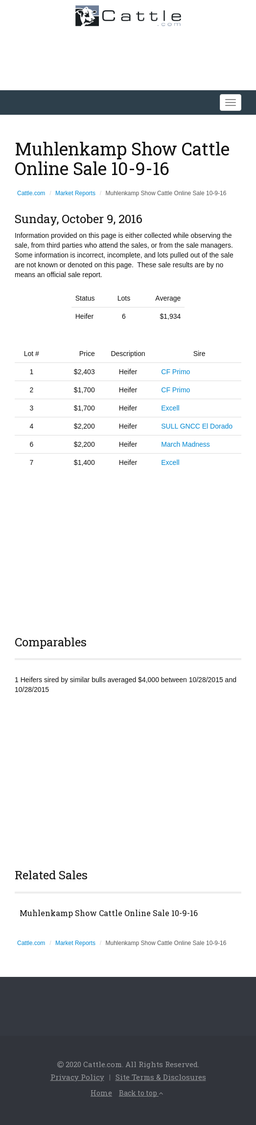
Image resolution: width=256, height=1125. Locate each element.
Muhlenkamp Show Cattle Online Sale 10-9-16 (109, 913)
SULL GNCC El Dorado (197, 426)
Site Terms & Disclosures (161, 1077)
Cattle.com (31, 193)
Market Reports (75, 193)
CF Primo (175, 372)
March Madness (185, 444)
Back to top (141, 1093)
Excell (170, 408)
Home (101, 1093)
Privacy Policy (77, 1077)
